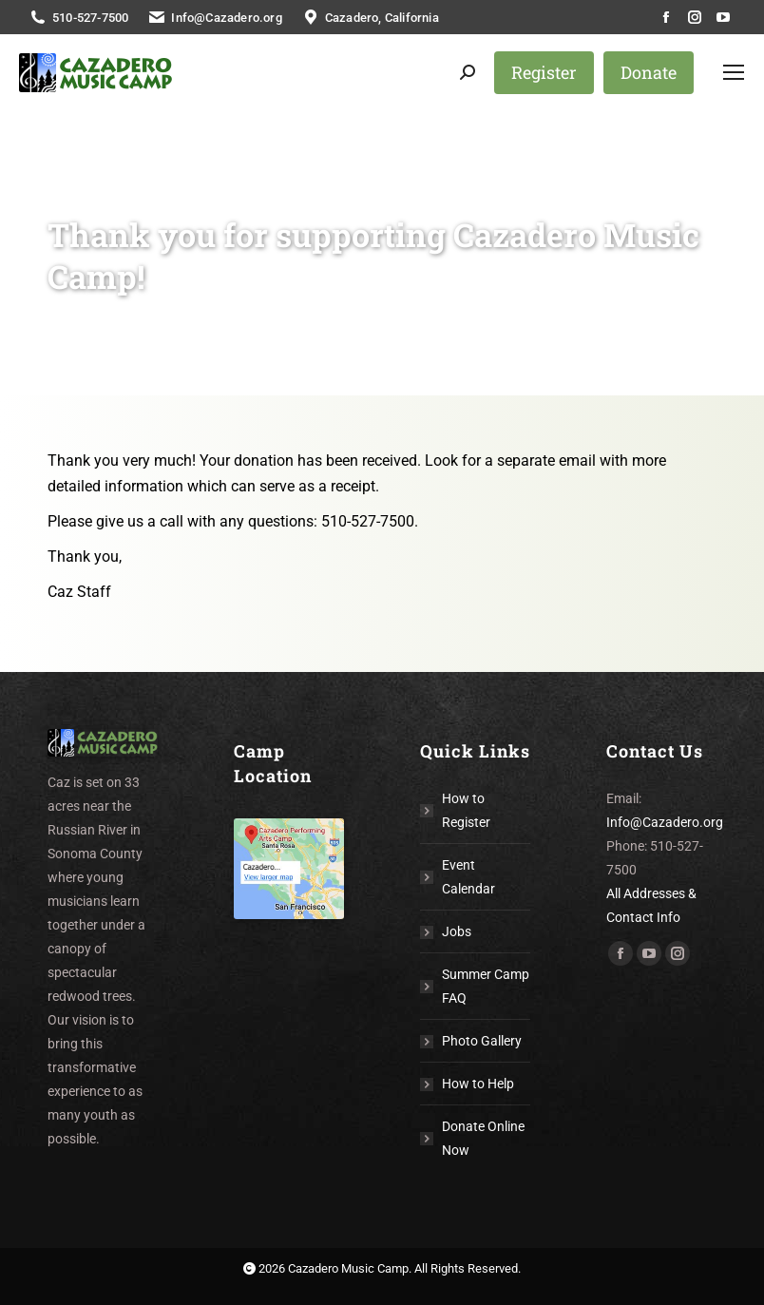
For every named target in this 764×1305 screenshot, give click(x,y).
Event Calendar (468, 876)
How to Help (478, 1083)
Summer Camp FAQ (485, 986)
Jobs (456, 931)
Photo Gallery (482, 1040)
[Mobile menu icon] (733, 72)
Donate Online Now (483, 1138)
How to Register (466, 810)
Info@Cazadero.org (664, 822)
